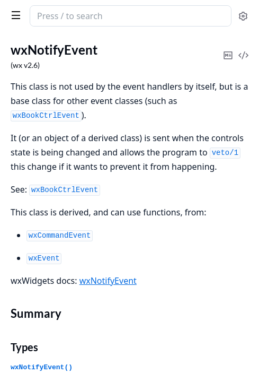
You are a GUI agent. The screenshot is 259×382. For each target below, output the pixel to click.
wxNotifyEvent (108, 280)
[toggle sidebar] (14, 15)
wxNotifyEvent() (42, 367)
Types (24, 347)
